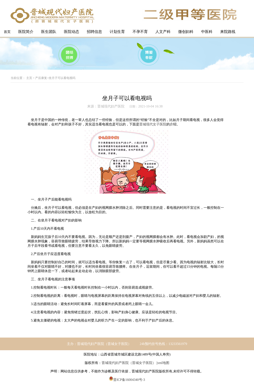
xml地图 (163, 363)
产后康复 (41, 78)
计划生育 (117, 32)
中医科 (207, 32)
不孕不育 (140, 32)
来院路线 (227, 32)
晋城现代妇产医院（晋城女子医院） (129, 363)
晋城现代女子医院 (152, 124)
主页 (29, 78)
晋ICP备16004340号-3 (127, 379)
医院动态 (71, 32)
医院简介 (25, 32)
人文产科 (163, 32)
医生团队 (48, 32)
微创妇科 (185, 32)
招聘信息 (94, 32)
